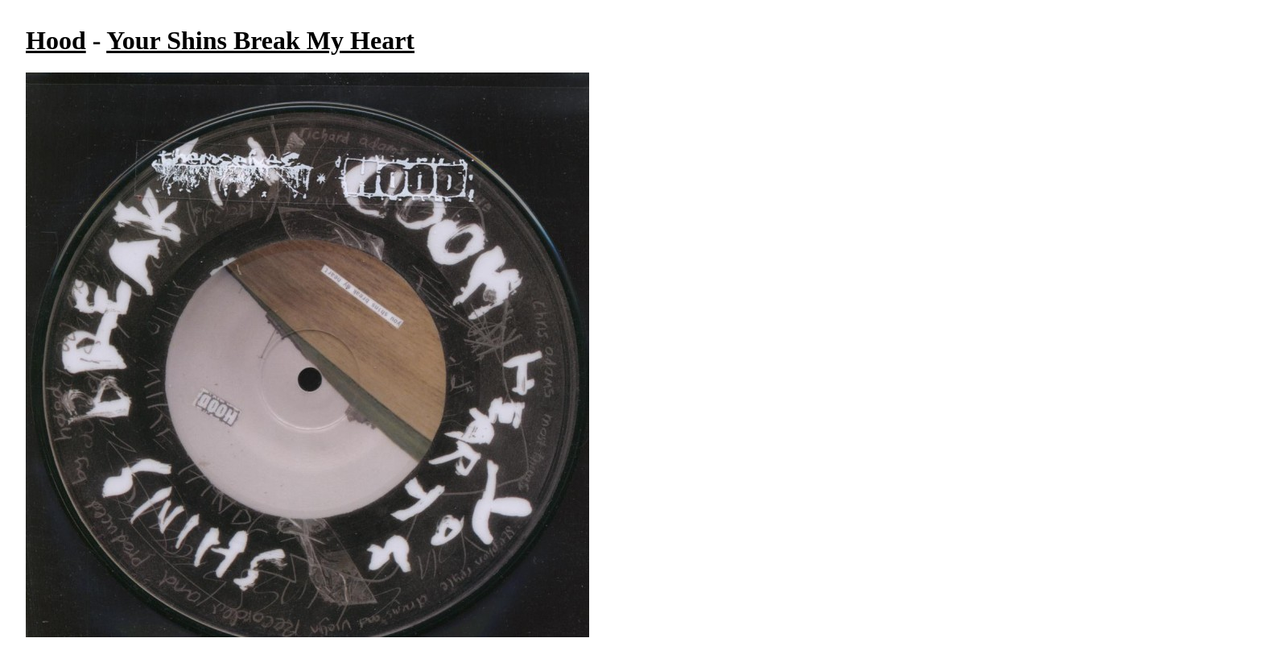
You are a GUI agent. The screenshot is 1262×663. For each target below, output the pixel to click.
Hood (56, 40)
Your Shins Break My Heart (260, 40)
